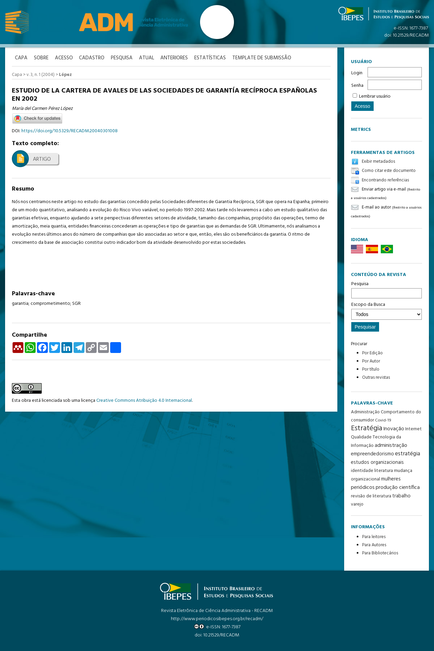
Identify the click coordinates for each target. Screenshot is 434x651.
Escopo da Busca (386, 310)
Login (356, 73)
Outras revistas (376, 377)
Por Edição (372, 353)
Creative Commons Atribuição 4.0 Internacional (144, 400)
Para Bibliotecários (380, 553)
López (65, 74)
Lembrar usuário (375, 96)
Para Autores (374, 545)
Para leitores (374, 536)
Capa (17, 74)
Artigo (42, 159)
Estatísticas (213, 58)
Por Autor (371, 361)
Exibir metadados (378, 161)
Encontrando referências (385, 180)
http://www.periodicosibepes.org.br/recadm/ (217, 619)
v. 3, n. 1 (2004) (40, 74)
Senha (357, 86)
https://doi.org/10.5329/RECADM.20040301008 (69, 131)
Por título (370, 369)
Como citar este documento (389, 171)
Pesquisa (386, 289)
